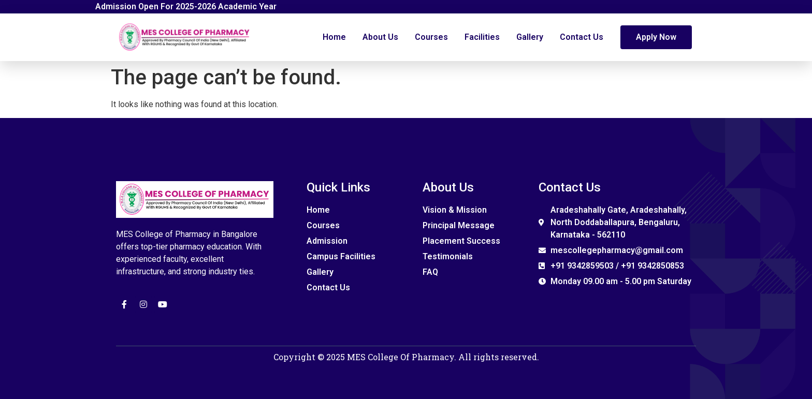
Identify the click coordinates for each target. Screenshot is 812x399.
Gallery (529, 37)
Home (334, 37)
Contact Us (581, 37)
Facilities (482, 37)
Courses (431, 37)
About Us (380, 37)
